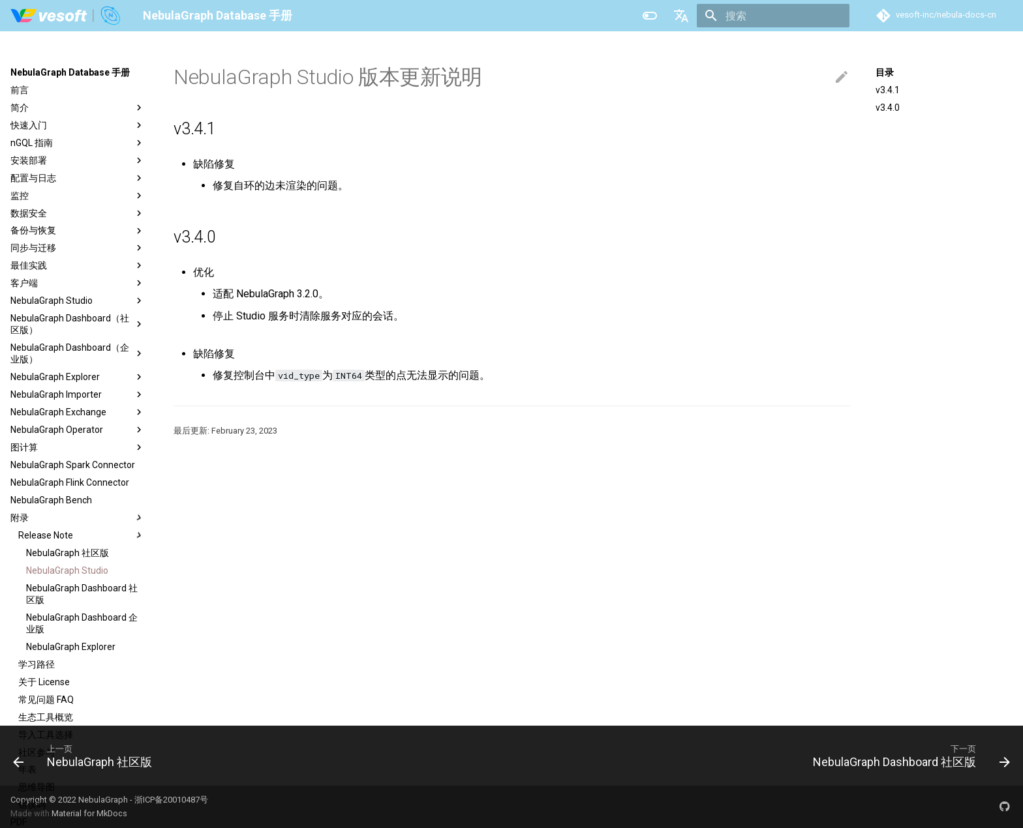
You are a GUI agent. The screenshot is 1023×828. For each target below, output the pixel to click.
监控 (77, 195)
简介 (77, 107)
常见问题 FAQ (46, 699)
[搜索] (773, 15)
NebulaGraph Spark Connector (72, 465)
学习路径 (36, 664)
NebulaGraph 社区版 (67, 553)
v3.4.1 (888, 90)
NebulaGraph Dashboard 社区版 (82, 594)
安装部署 (77, 160)
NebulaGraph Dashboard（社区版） (77, 324)
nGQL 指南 (77, 143)
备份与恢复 (77, 231)
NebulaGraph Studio (77, 300)
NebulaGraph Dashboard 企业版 (82, 623)
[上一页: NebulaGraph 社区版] (87, 755)
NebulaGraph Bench (51, 500)
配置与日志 (77, 178)
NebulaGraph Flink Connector (69, 482)
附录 (77, 518)
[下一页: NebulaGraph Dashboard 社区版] (906, 755)
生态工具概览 (45, 717)
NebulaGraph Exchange (77, 412)
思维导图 (36, 787)
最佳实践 (77, 265)
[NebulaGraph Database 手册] (66, 16)
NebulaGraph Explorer (77, 377)
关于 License (44, 682)
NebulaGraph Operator (77, 430)
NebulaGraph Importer (77, 394)
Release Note (81, 535)
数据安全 (77, 213)
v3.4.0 (888, 107)
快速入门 (77, 125)
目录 (885, 72)
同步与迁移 (77, 248)
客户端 (77, 283)
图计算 (77, 447)
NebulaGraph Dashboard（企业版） (77, 353)
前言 (19, 90)
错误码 (32, 804)
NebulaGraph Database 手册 (70, 72)
